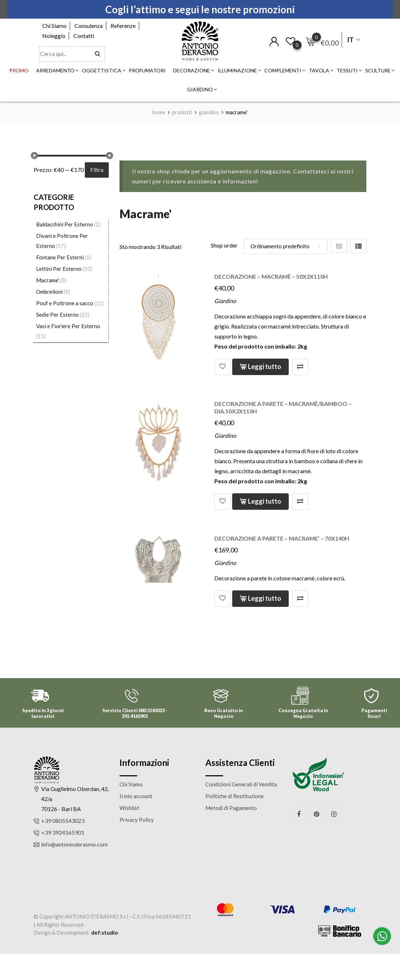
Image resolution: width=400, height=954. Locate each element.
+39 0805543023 (62, 820)
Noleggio (53, 35)
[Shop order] (285, 246)
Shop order (224, 245)
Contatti (83, 35)
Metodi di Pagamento (231, 808)
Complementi (282, 70)
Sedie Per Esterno (57, 314)
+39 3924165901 (62, 832)
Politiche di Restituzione (234, 796)
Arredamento (55, 70)
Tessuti (347, 70)
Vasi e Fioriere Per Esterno (68, 326)
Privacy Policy (136, 819)
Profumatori (147, 70)
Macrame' (47, 280)
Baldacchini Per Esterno (64, 224)
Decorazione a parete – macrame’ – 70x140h (281, 538)
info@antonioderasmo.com (74, 844)
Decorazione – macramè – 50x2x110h (271, 276)
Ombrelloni (49, 291)
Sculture (378, 70)
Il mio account (135, 796)
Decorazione (191, 70)
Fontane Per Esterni (60, 257)
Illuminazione (237, 70)
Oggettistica (101, 70)
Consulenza (88, 25)
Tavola (319, 70)
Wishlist (129, 808)
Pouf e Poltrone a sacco (64, 303)
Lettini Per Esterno (59, 268)
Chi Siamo (54, 25)
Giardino (200, 89)
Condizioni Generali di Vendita (241, 784)
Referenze (123, 25)
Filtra (96, 170)
